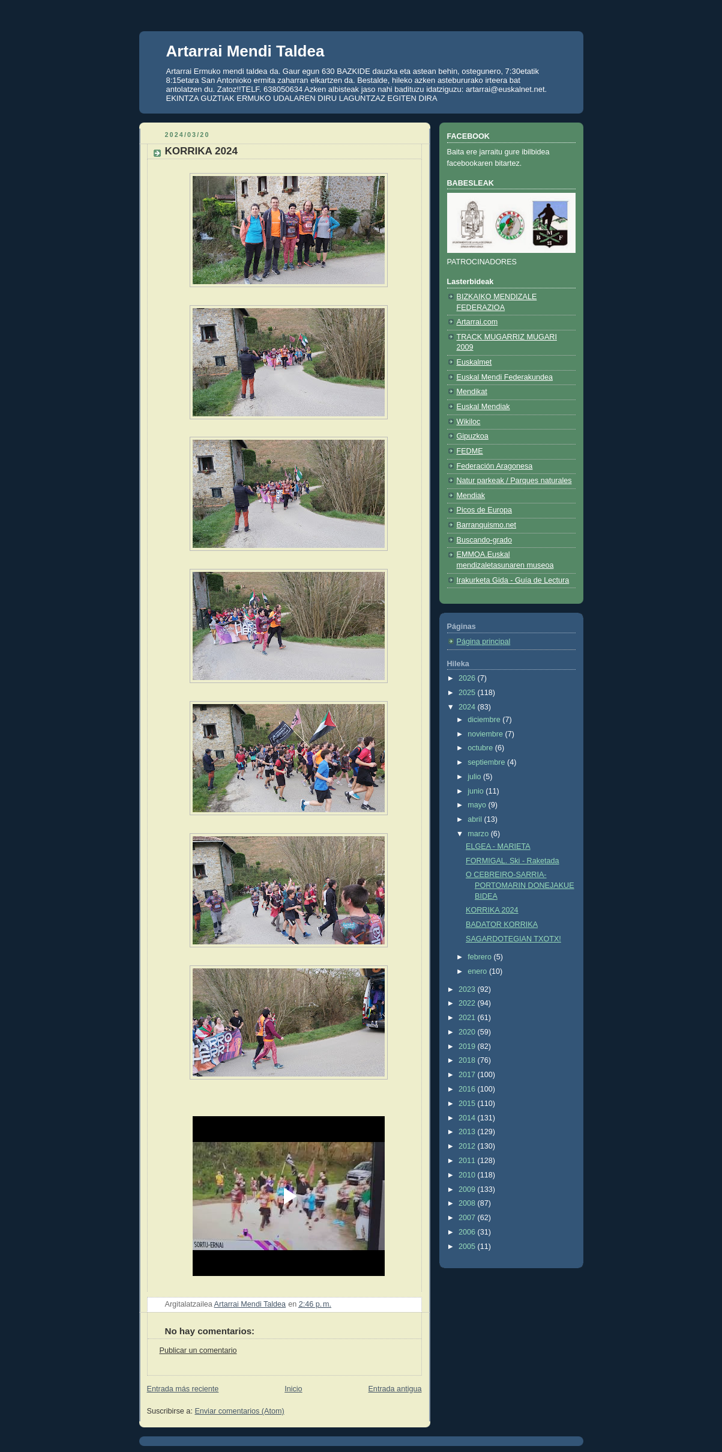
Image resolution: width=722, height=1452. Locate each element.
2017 (468, 1075)
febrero (480, 957)
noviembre (486, 734)
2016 (468, 1089)
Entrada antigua (394, 1389)
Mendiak (471, 495)
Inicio (293, 1389)
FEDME (470, 451)
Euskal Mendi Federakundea (505, 377)
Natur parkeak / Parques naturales (514, 480)
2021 (468, 1017)
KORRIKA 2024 (492, 910)
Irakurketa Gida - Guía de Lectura (513, 580)
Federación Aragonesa (495, 466)
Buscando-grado (485, 540)
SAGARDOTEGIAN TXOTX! (513, 939)
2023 (468, 989)
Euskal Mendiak (483, 406)
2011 (468, 1160)
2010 (468, 1175)
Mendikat (472, 391)
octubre (481, 748)
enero (478, 971)
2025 (468, 692)
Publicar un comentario (198, 1350)
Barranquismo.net (487, 525)
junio (477, 791)
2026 (468, 678)
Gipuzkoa (473, 436)
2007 (468, 1218)
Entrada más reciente (183, 1389)
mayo (478, 805)
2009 (468, 1189)
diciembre (485, 719)
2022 (468, 1003)
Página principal (484, 641)
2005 (468, 1246)
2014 (468, 1118)
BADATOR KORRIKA (502, 924)
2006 (468, 1232)
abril (476, 819)
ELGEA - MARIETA (498, 846)
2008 (468, 1203)
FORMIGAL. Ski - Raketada (512, 861)
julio (475, 777)
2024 (468, 707)
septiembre (487, 762)
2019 (468, 1046)
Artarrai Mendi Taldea (245, 51)
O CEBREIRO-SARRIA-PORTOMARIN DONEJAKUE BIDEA (520, 885)
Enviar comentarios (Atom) (239, 1411)
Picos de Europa (485, 510)
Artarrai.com (477, 322)
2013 (468, 1132)
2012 (468, 1146)
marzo (479, 834)
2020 (468, 1032)
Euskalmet (474, 362)
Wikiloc (469, 422)
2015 (468, 1103)
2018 (468, 1060)
